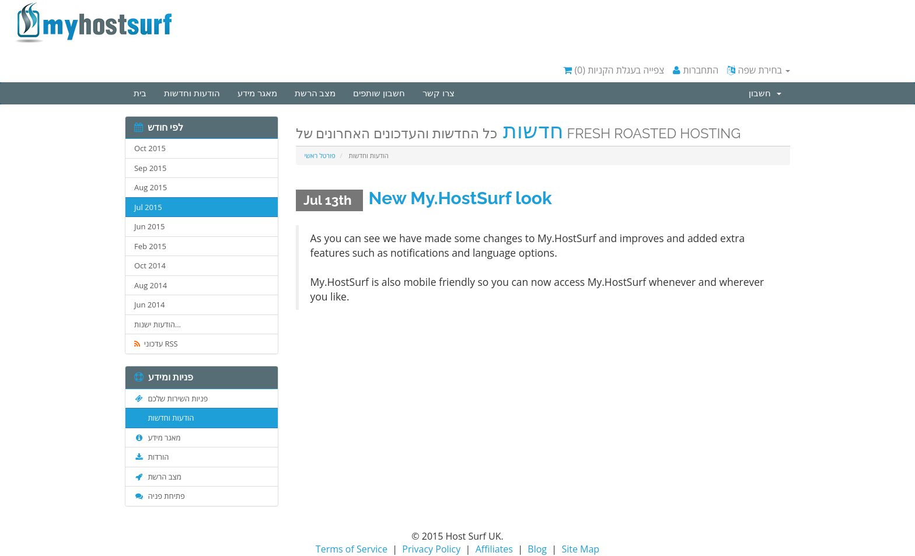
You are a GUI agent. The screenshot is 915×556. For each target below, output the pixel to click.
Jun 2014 (149, 304)
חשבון (765, 93)
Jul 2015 (148, 207)
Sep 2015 (150, 168)
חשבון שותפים (379, 93)
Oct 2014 (150, 265)
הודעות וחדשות (192, 93)
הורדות (151, 457)
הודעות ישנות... (157, 324)
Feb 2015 (150, 246)
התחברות (695, 70)
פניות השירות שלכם (171, 398)
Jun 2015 (149, 226)
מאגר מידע (257, 93)
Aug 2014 (150, 285)
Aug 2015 (150, 187)
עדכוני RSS (156, 343)
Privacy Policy (431, 549)
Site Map (580, 549)
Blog (537, 549)
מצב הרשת (315, 93)
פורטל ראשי (320, 155)
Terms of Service (351, 549)
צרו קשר (438, 93)
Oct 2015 (150, 148)
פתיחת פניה (159, 496)
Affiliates (494, 549)
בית (140, 93)
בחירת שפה (758, 70)
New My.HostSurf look (460, 198)
